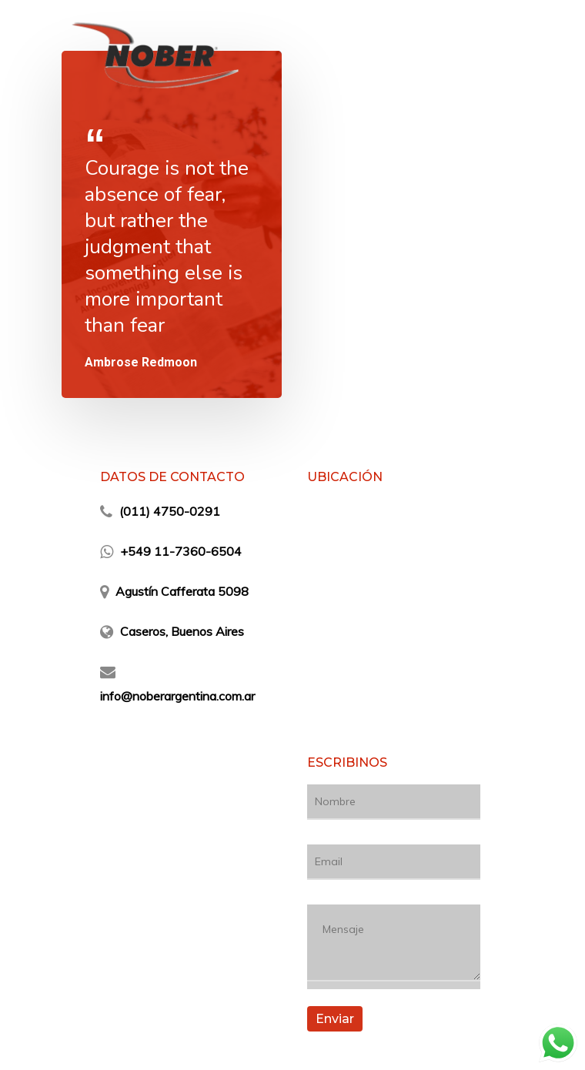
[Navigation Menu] (514, 55)
